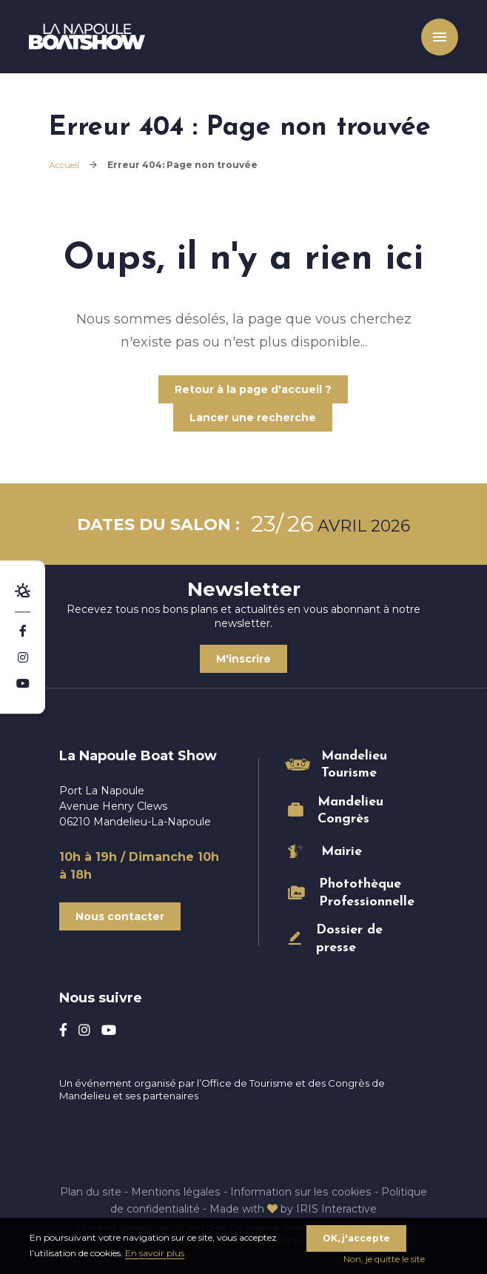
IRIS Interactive (337, 1208)
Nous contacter (119, 916)
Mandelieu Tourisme (354, 764)
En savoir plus (154, 1252)
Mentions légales (176, 1191)
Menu (438, 37)
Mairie (341, 852)
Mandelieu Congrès (350, 810)
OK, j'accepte (356, 1238)
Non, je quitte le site (384, 1258)
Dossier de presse (349, 938)
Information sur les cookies (299, 1191)
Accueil (64, 164)
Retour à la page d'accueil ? (253, 389)
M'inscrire (243, 659)
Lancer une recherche (252, 417)
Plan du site (92, 1191)
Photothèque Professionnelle (358, 892)
